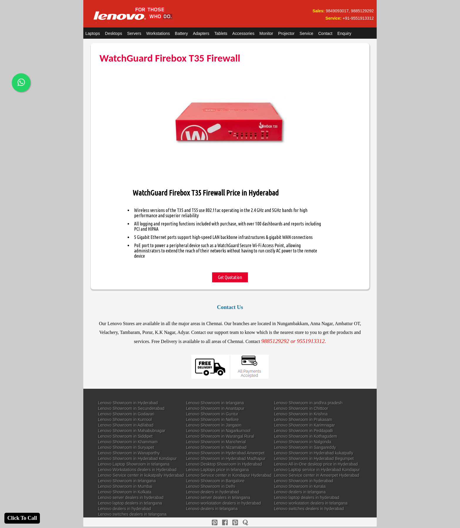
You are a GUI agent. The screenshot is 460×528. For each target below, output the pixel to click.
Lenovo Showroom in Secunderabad (131, 408)
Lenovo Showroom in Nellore (212, 419)
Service (306, 33)
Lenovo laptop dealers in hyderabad (306, 497)
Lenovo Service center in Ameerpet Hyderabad (316, 475)
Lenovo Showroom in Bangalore (215, 480)
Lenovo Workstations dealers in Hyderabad (137, 469)
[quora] (245, 522)
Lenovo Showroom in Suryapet (126, 447)
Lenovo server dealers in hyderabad (130, 497)
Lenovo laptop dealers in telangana (130, 503)
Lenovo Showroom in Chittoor (301, 408)
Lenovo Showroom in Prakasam (303, 419)
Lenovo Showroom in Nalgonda (302, 441)
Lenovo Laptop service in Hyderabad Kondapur (317, 469)
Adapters (201, 33)
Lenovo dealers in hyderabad (212, 492)
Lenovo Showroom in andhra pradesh (308, 402)
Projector (286, 33)
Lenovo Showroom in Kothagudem (305, 436)
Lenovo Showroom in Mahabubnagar (131, 430)
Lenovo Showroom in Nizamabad (216, 447)
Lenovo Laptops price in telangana (217, 469)
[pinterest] (214, 522)
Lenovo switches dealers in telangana (132, 514)
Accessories (243, 33)
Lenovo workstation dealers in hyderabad (223, 503)
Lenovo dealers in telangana (300, 492)
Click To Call (22, 518)
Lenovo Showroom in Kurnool (125, 419)
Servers (134, 33)
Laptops (92, 33)
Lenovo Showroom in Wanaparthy (129, 453)
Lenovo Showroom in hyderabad (303, 480)
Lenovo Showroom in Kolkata (124, 492)
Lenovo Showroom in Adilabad (125, 425)
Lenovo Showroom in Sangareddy (305, 447)
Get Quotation (230, 277)
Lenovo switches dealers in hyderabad (309, 508)
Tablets (220, 33)
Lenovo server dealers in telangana (218, 497)
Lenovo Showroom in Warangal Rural (220, 436)
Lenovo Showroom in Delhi (210, 486)
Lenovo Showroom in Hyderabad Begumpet (314, 458)
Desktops (113, 33)
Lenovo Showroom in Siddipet (125, 436)
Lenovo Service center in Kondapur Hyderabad (228, 475)
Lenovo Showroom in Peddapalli (303, 430)
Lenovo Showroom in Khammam (128, 441)
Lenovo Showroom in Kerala (300, 486)
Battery (181, 33)
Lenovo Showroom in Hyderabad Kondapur (137, 458)
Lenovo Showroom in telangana (215, 402)
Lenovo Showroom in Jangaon (213, 425)
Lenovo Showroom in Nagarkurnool (218, 430)
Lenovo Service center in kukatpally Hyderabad (141, 475)
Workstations (158, 33)
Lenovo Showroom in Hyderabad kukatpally (313, 453)
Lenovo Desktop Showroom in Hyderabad (224, 464)
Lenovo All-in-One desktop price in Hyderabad (316, 464)
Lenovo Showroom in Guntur (212, 414)
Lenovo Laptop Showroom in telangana (134, 464)
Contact (325, 33)
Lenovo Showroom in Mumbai (125, 486)
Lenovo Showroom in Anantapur (215, 408)
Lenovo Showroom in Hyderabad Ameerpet (225, 453)
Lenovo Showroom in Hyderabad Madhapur (225, 458)
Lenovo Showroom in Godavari (126, 414)
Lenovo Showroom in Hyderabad (128, 402)
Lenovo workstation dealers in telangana (311, 503)
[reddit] (235, 522)
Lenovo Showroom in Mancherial (216, 441)
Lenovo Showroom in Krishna (301, 414)
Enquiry (344, 33)
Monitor (266, 33)
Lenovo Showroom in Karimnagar (304, 425)
